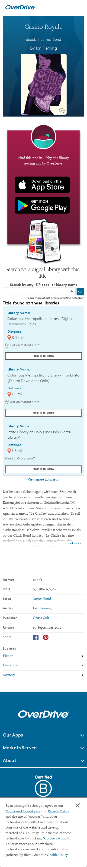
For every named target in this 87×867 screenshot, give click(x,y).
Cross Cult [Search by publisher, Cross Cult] (41, 618)
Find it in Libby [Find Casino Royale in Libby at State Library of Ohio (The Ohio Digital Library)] (44, 469)
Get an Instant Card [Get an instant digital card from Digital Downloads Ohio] (22, 345)
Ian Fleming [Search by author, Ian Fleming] (46, 48)
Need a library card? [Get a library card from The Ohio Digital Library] (20, 458)
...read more (73, 543)
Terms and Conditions (23, 811)
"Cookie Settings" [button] (55, 838)
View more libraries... (44, 479)
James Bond (51, 39)
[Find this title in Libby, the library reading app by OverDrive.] (43, 187)
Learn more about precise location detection (55, 298)
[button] (43, 735)
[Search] (80, 291)
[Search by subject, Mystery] (43, 675)
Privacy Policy (58, 811)
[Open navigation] (78, 7)
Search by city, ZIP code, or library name (43, 284)
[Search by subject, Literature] (43, 666)
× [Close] (77, 805)
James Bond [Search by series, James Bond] (42, 599)
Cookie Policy (57, 855)
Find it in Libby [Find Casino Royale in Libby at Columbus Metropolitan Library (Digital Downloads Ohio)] (44, 356)
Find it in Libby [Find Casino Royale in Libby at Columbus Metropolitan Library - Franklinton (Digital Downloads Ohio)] (44, 412)
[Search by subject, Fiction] (43, 656)
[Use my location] (71, 291)
